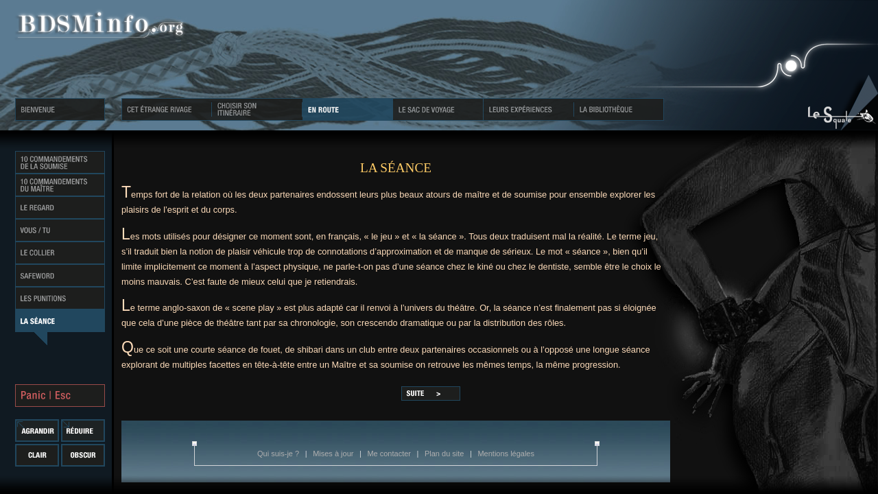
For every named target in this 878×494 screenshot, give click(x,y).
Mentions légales (505, 453)
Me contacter (390, 453)
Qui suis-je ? (279, 453)
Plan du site (445, 453)
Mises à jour (334, 453)
